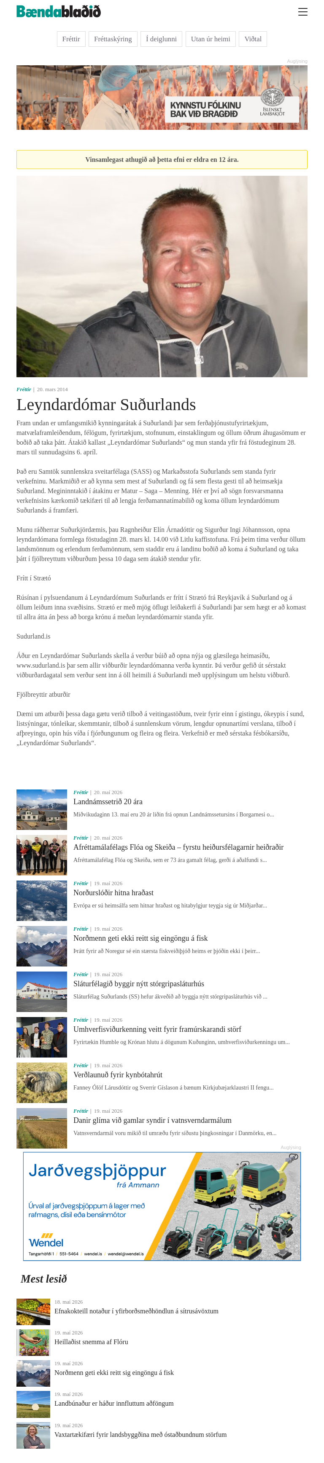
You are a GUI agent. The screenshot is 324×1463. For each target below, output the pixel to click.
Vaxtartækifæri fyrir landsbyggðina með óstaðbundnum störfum (140, 1434)
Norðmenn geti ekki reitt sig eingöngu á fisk (140, 938)
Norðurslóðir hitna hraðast (113, 893)
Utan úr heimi (210, 39)
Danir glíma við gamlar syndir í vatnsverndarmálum (152, 1120)
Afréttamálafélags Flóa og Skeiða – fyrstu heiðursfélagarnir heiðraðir (178, 847)
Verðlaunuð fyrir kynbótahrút (117, 1075)
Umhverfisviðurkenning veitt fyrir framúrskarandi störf (157, 1029)
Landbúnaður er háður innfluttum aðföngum (114, 1403)
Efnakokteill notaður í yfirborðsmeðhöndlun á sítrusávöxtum (136, 1311)
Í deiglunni (161, 39)
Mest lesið (44, 1278)
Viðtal (253, 39)
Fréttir (71, 39)
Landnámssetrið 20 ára (108, 801)
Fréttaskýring (113, 39)
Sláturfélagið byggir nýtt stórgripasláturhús (138, 984)
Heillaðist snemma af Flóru (91, 1341)
